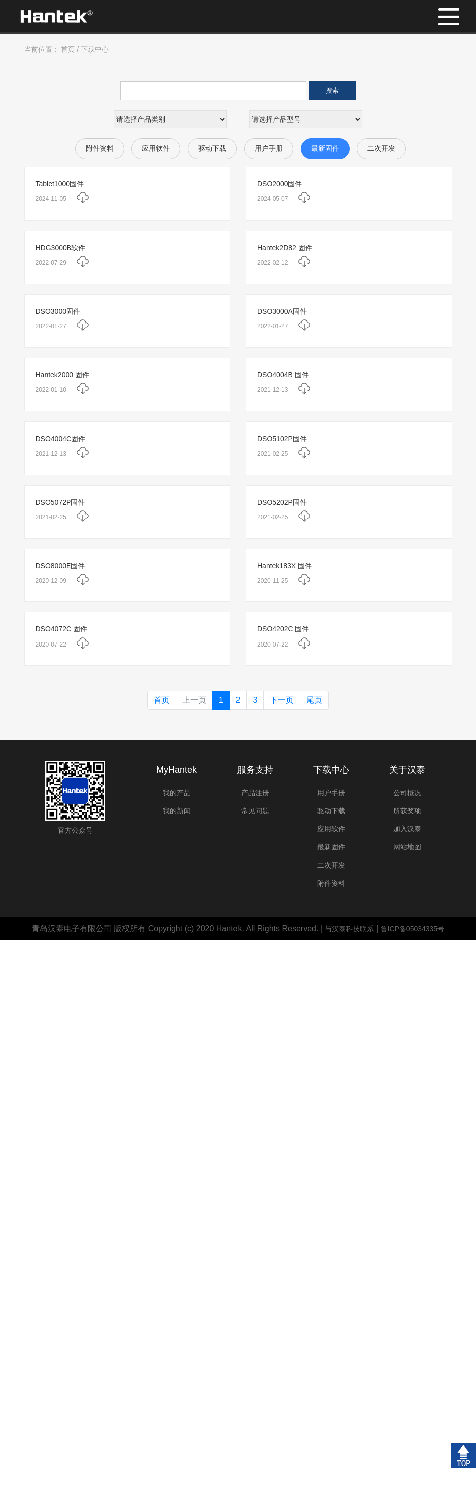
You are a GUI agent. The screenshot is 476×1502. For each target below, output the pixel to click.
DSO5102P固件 (282, 439)
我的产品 (177, 793)
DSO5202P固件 (282, 502)
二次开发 (381, 148)
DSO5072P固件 (60, 502)
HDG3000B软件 (61, 248)
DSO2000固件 (279, 184)
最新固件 (325, 148)
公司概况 (407, 793)
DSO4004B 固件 (283, 375)
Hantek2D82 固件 (284, 248)
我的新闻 (177, 811)
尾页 (314, 700)
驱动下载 (212, 148)
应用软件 (156, 148)
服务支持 (255, 770)
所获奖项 (407, 811)
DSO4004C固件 (61, 439)
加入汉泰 (407, 829)
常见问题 (255, 811)
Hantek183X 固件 (284, 566)
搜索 (332, 90)
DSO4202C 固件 (283, 629)
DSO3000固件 (58, 311)
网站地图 (407, 847)
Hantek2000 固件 (62, 375)
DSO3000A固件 (282, 311)
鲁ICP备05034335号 (413, 929)
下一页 (282, 700)
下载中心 (95, 49)
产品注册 (255, 793)
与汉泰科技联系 (349, 929)
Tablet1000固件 (60, 184)
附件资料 (100, 148)
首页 (68, 49)
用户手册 (269, 148)
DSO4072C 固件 (61, 629)
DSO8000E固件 (60, 566)
